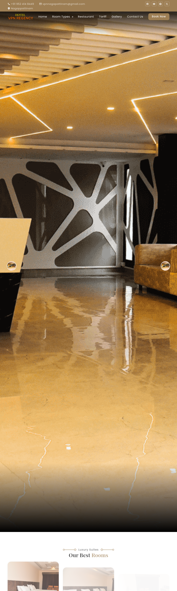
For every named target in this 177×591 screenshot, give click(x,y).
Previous (1, 265)
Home (42, 17)
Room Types (61, 17)
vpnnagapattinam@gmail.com (64, 4)
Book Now (159, 16)
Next (176, 265)
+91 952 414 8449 (22, 4)
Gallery (117, 17)
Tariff (102, 17)
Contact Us (135, 17)
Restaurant (86, 17)
